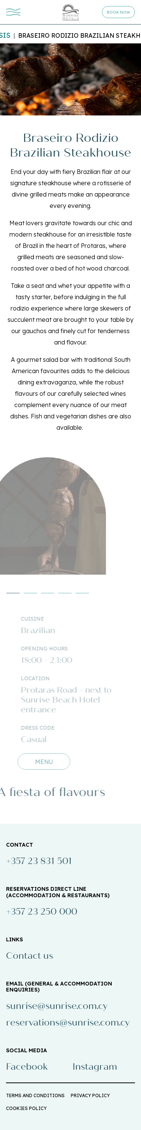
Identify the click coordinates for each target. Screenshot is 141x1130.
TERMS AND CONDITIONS (35, 1095)
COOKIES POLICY (26, 1108)
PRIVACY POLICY (90, 1095)
